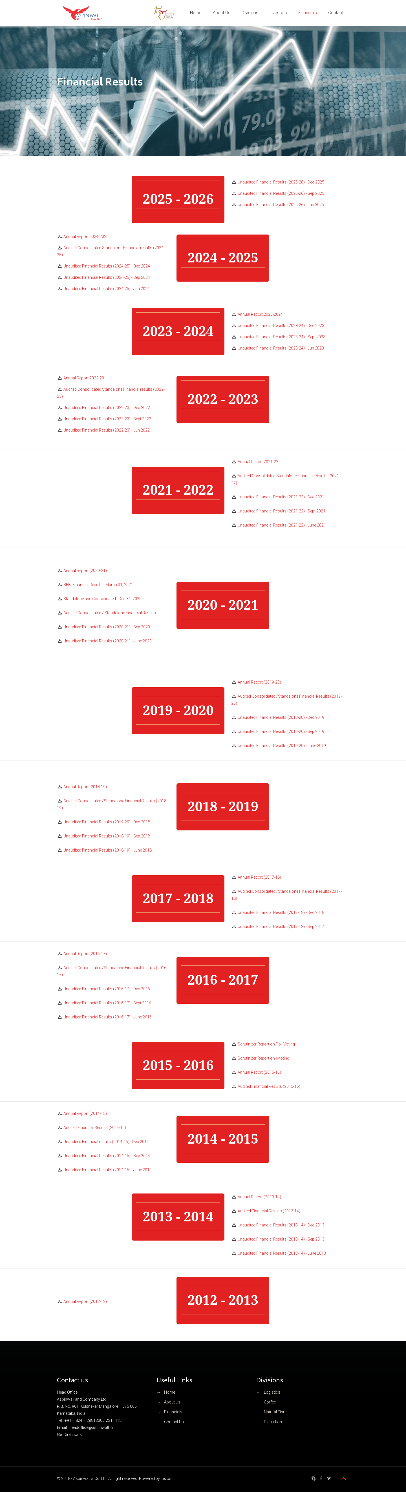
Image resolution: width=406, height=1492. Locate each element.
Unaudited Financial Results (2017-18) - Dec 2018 (281, 912)
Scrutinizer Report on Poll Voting (266, 1044)
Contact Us (174, 1422)
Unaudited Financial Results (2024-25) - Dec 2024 (106, 266)
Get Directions (69, 1434)
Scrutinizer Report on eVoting (263, 1058)
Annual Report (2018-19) (85, 786)
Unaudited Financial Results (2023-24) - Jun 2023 (281, 348)
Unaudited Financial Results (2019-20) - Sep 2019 (281, 731)
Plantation (273, 1422)
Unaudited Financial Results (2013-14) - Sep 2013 (281, 1239)
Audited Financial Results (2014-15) (94, 1127)
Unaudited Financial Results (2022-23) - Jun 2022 (106, 430)
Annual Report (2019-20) (259, 682)
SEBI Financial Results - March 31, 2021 (98, 584)
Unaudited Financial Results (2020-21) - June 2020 (107, 641)
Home (169, 1392)
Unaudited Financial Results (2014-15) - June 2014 (107, 1170)
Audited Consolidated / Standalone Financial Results (109, 613)
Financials (173, 1412)
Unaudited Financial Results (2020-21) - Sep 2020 (106, 627)
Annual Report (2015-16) (259, 1072)
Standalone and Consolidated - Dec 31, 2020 (102, 598)
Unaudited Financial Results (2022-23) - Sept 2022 (107, 419)
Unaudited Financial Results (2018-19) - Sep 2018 (106, 836)
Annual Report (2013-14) (259, 1197)
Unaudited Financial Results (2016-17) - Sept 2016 (107, 1003)
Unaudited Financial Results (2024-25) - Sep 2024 (106, 277)
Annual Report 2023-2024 (260, 314)
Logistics (272, 1392)
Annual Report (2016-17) (85, 953)
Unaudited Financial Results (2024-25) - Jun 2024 (106, 288)
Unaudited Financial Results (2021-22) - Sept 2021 (281, 511)
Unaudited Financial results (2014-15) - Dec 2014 (106, 1141)
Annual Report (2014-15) (85, 1113)
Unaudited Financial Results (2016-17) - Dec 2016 (106, 989)
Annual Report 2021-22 (258, 461)
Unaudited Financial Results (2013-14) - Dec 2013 (281, 1225)
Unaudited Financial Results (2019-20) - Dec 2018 (106, 822)
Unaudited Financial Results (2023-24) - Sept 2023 (281, 337)
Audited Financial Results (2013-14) (269, 1211)
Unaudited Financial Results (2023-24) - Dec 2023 (281, 325)
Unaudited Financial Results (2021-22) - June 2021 (282, 525)
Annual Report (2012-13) (85, 1301)
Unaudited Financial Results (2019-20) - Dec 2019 (281, 717)
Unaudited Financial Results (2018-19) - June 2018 (107, 850)
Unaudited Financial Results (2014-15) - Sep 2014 (106, 1155)
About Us (172, 1402)
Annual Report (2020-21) (85, 570)
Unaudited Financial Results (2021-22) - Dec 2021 (281, 497)
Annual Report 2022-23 (83, 378)
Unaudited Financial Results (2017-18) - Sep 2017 (281, 926)
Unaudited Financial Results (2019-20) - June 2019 (282, 745)
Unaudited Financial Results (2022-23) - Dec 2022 (106, 407)
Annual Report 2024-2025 (86, 236)
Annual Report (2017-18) (259, 877)
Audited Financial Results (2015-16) (269, 1086)
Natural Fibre (275, 1412)
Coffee (270, 1402)
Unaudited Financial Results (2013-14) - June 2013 (282, 1253)
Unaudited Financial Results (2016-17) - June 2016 (107, 1017)
